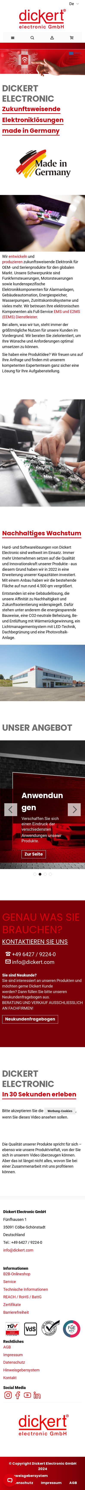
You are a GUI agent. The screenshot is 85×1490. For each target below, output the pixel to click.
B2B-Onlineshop (16, 1274)
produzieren (12, 262)
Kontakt (10, 1377)
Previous (10, 809)
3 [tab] (45, 874)
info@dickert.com (18, 1250)
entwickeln (18, 256)
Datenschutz (14, 1362)
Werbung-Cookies (60, 1111)
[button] (74, 4)
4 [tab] (50, 874)
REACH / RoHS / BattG (22, 1297)
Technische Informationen (25, 1289)
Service (9, 1281)
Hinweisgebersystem (21, 1370)
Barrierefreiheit (16, 1312)
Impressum (13, 1355)
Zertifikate (12, 1304)
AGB (7, 1347)
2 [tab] (40, 874)
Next (74, 809)
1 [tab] (34, 874)
